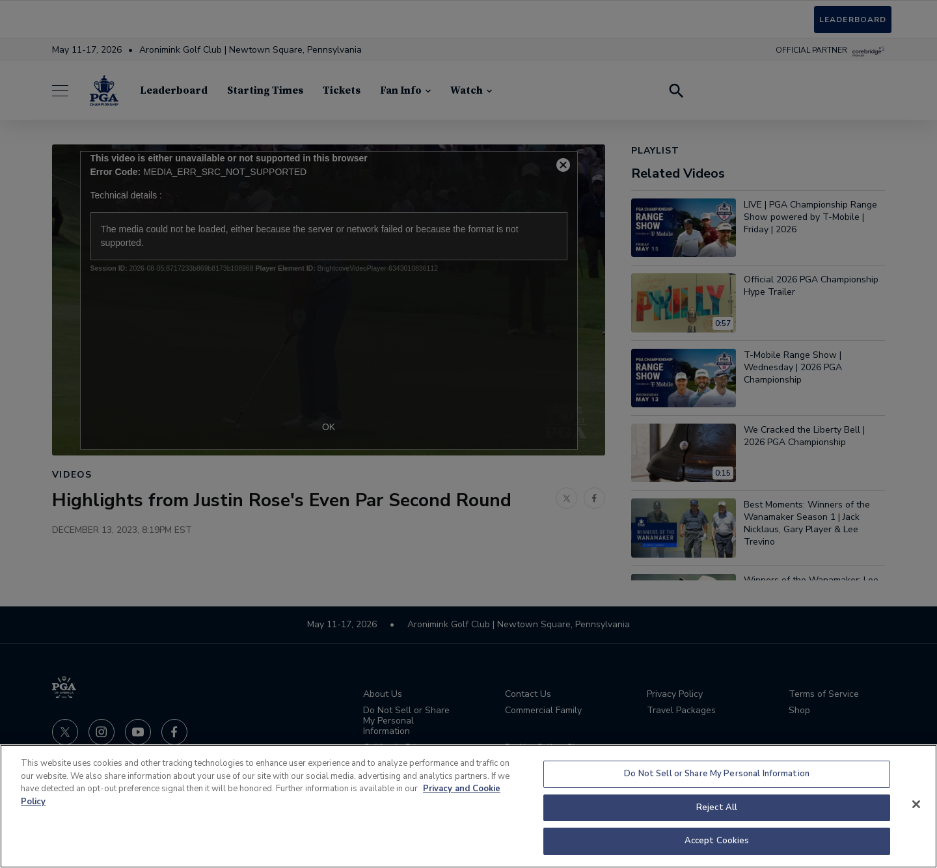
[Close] (916, 804)
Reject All (716, 807)
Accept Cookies (717, 841)
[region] (468, 806)
